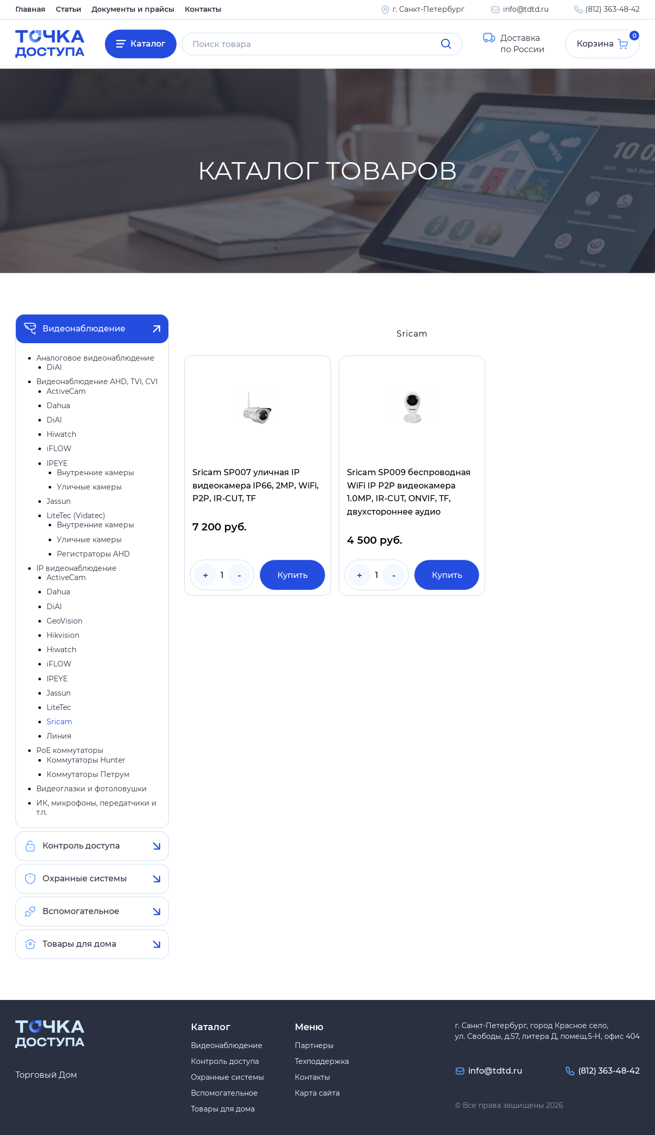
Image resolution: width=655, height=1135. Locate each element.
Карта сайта (317, 1093)
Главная (30, 9)
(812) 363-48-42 (612, 9)
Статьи (68, 9)
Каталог (147, 44)
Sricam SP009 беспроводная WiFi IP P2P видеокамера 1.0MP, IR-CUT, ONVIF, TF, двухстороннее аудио (409, 492)
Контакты (203, 9)
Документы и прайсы (133, 9)
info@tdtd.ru (526, 9)
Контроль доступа (81, 846)
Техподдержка (322, 1061)
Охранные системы (84, 878)
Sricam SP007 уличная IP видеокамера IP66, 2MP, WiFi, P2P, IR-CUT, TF (255, 485)
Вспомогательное (80, 911)
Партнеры (314, 1045)
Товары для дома (79, 944)
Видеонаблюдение (83, 328)
